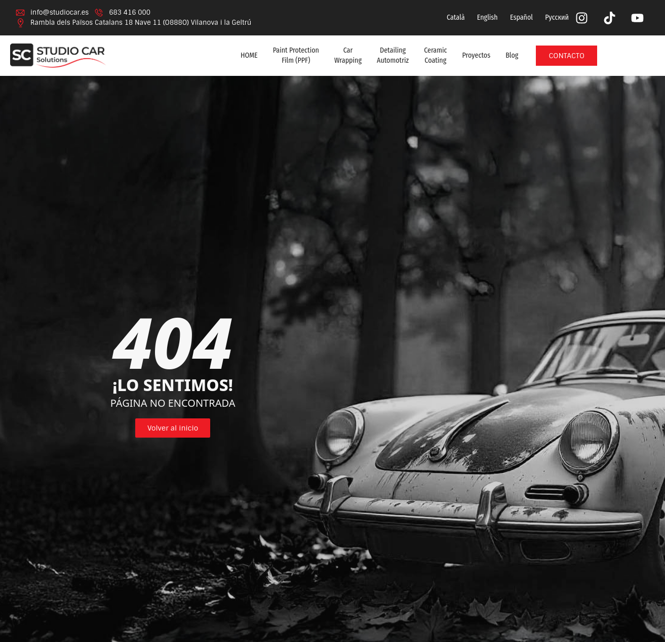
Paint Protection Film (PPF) (296, 55)
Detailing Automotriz (393, 55)
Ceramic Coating (435, 55)
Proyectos (476, 55)
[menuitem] (455, 18)
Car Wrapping (348, 55)
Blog (511, 55)
